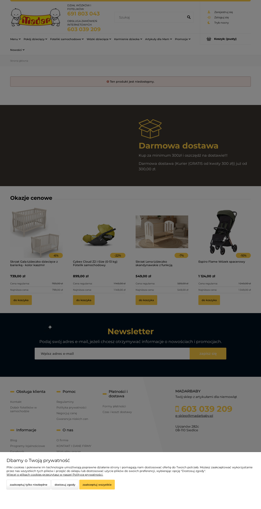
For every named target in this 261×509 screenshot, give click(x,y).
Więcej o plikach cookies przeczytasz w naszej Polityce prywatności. (55, 474)
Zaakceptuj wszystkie (97, 484)
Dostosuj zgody (65, 484)
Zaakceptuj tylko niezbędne (28, 484)
